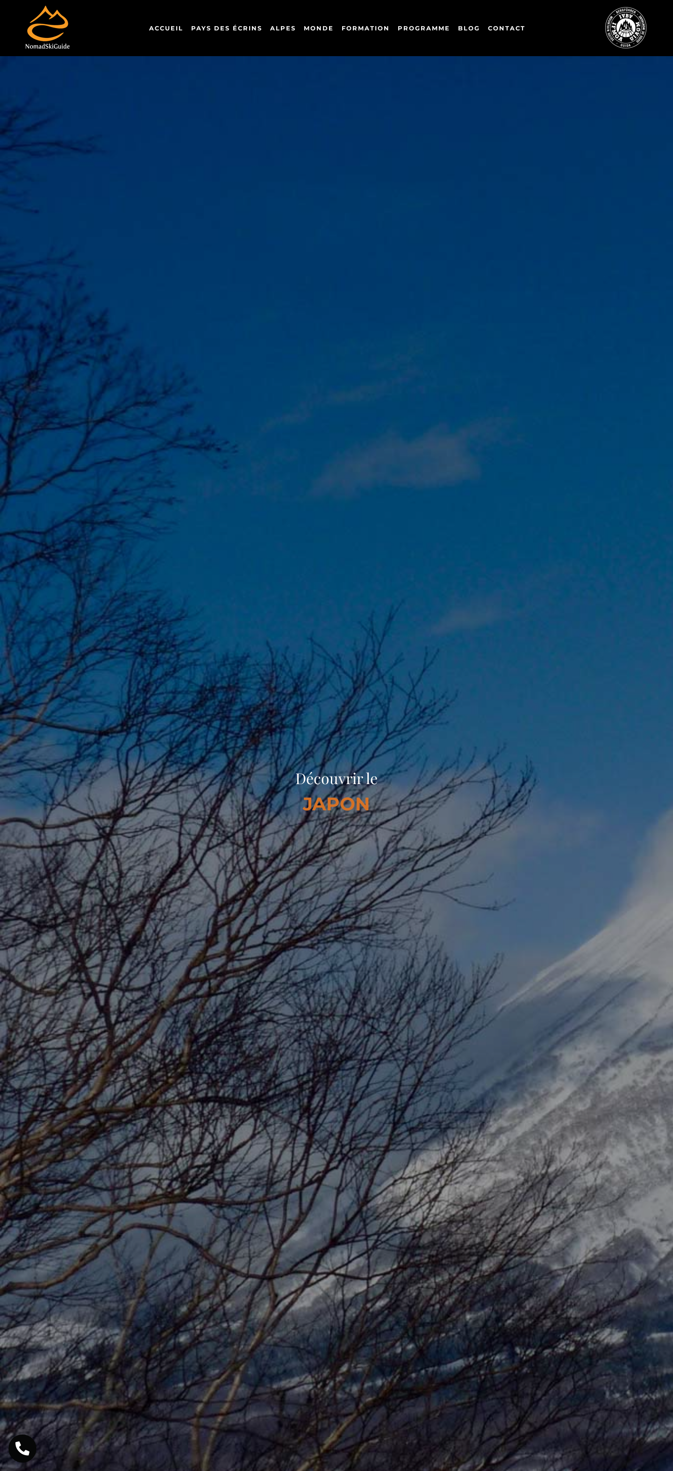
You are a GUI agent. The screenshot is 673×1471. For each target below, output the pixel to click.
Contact (506, 28)
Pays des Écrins (226, 28)
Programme (424, 28)
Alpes (283, 28)
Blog (469, 28)
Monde (319, 28)
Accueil (166, 28)
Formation (366, 28)
